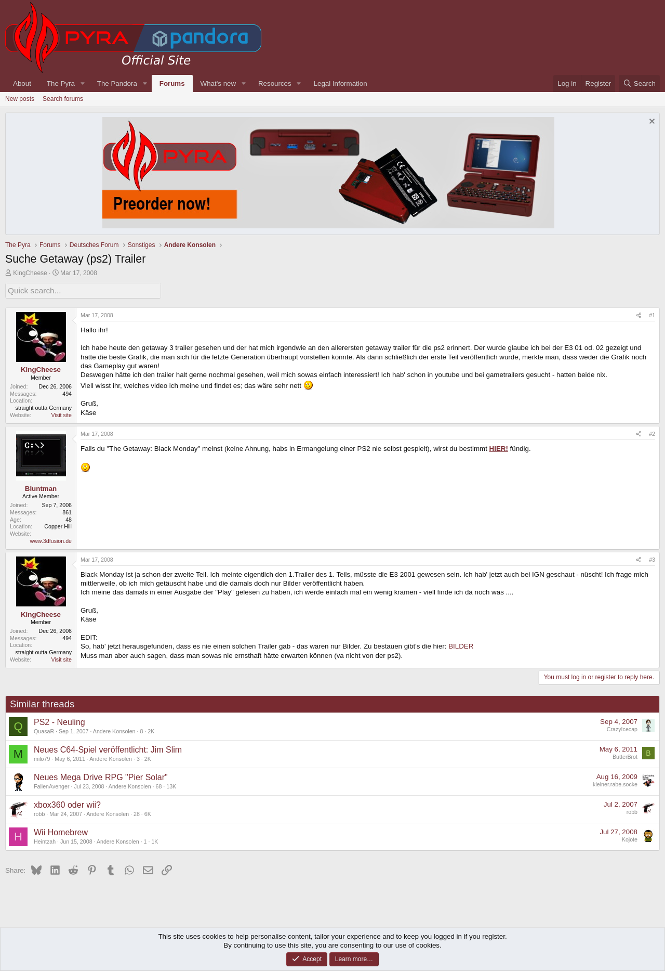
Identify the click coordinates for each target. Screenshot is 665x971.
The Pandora (117, 83)
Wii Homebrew (61, 830)
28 (137, 812)
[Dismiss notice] (650, 122)
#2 (652, 432)
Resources (274, 83)
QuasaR (44, 730)
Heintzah (45, 840)
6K (147, 812)
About (22, 83)
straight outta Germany (44, 407)
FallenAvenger (52, 785)
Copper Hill (58, 525)
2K (151, 730)
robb (39, 812)
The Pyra (61, 83)
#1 (652, 313)
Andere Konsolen (114, 730)
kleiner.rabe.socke (615, 783)
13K (171, 785)
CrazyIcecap (622, 728)
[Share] (638, 314)
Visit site (61, 413)
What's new (218, 83)
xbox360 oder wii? (67, 803)
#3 (652, 558)
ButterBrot (625, 756)
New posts (19, 98)
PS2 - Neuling (59, 720)
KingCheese (30, 273)
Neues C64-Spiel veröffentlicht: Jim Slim (108, 748)
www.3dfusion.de (51, 539)
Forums (172, 83)
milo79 (42, 757)
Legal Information (340, 83)
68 (158, 785)
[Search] (639, 83)
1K (154, 840)
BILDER (460, 645)
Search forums (63, 98)
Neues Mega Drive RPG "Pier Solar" (101, 775)
